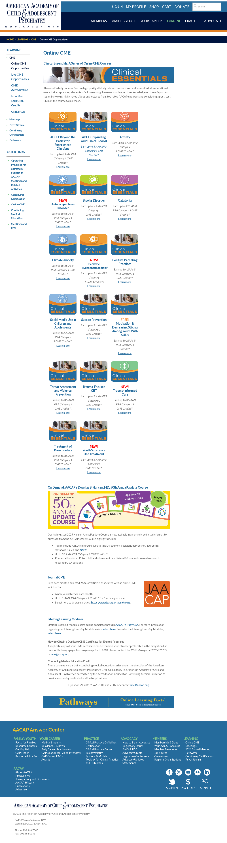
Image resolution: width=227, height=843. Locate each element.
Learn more (63, 166)
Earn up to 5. (94, 151)
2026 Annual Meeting (197, 749)
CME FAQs (18, 111)
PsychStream (16, 125)
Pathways (15, 140)
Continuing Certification (16, 132)
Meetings (14, 119)
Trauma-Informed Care (125, 392)
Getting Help (22, 749)
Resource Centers (26, 745)
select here (109, 629)
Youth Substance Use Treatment (94, 452)
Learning (22, 39)
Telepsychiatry (94, 752)
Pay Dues (188, 788)
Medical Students (51, 742)
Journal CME (56, 577)
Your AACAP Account (167, 745)
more (83, 549)
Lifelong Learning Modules (65, 619)
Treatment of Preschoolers (63, 448)
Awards (45, 759)
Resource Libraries (26, 756)
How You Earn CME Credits (17, 101)
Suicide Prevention (94, 320)
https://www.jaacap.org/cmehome (110, 602)
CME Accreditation (19, 88)
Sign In (172, 788)
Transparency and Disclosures (32, 779)
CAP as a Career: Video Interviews (61, 752)
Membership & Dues (166, 742)
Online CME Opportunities (20, 66)
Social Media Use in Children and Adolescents (63, 323)
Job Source (160, 752)
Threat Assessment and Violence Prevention (63, 390)
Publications (22, 786)
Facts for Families (25, 742)
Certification (93, 745)
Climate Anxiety (63, 260)
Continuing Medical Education (17, 214)
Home (10, 39)
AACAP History (24, 782)
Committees (161, 756)
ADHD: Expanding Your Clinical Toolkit (93, 139)
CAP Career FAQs (52, 756)
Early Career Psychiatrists (56, 749)
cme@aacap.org (60, 654)
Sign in (117, 7)
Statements (129, 763)
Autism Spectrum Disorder (63, 206)
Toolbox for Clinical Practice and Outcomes (102, 761)
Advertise (21, 789)
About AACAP (23, 772)
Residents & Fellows (53, 745)
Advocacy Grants (132, 752)
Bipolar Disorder (94, 200)
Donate (205, 788)
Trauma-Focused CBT (93, 388)
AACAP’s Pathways (126, 624)
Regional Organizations (167, 759)
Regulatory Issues (132, 745)
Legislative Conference (135, 756)
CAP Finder (22, 752)
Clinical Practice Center (99, 749)
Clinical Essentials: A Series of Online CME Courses (77, 63)
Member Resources (165, 749)
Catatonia (125, 200)
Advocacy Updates (133, 759)
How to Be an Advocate (136, 742)
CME (33, 39)
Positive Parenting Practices (124, 262)
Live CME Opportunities (20, 77)
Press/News (22, 775)
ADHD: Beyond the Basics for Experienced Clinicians (62, 142)
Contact (95, 813)
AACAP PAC (129, 749)
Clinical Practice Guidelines (101, 742)
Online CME (18, 204)
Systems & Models (96, 756)
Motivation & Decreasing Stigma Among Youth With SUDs (125, 329)
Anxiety (125, 137)
